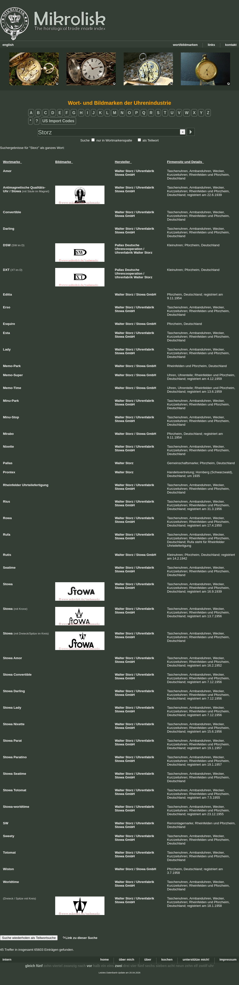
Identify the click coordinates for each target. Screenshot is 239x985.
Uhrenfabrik (145, 171)
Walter (119, 171)
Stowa (119, 174)
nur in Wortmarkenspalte (114, 140)
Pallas (119, 245)
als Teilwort (150, 140)
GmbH (130, 174)
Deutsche (132, 245)
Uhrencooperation (128, 249)
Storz (129, 171)
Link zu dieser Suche (79, 938)
